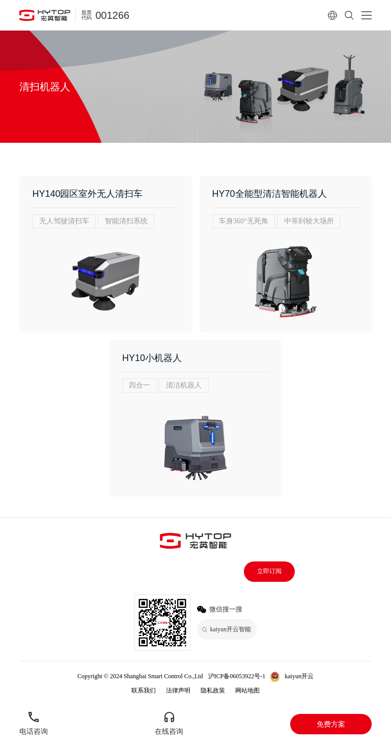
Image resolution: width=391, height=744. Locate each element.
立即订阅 (269, 571)
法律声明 (178, 690)
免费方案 (331, 724)
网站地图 (247, 690)
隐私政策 (213, 690)
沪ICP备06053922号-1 (237, 676)
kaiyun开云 (299, 676)
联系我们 (143, 690)
